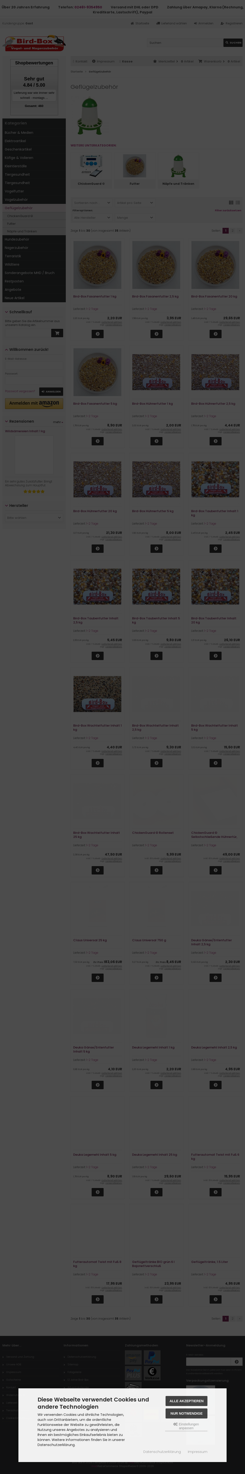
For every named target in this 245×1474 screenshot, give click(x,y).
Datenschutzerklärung (162, 1451)
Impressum (197, 1451)
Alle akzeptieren (186, 1401)
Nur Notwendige (187, 1413)
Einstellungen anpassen (186, 1426)
